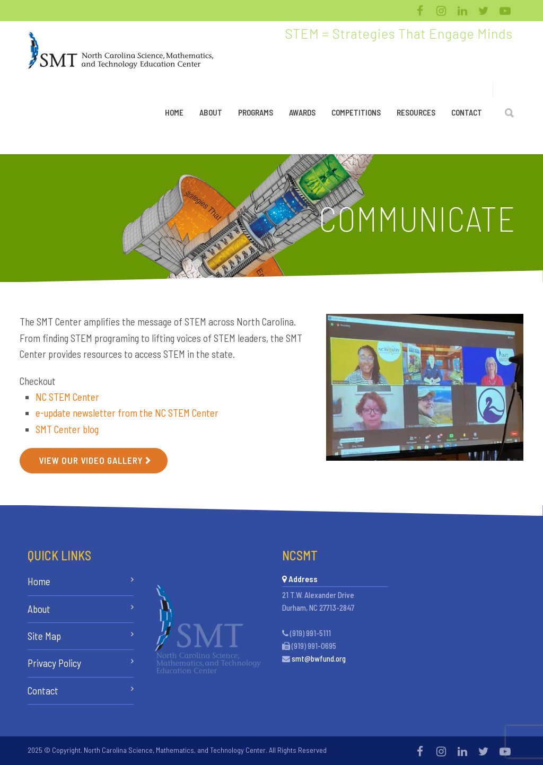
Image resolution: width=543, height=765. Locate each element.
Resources (416, 112)
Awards (302, 112)
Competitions (356, 112)
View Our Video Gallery (91, 460)
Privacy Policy (54, 663)
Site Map (44, 636)
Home (174, 112)
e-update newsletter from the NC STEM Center (127, 413)
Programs (255, 112)
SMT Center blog (67, 429)
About (210, 112)
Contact (466, 112)
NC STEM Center (67, 397)
